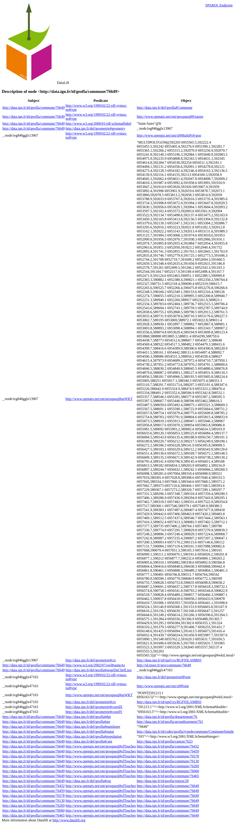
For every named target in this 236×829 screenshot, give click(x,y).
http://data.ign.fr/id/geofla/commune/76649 (33, 107)
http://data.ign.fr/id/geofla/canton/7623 (165, 741)
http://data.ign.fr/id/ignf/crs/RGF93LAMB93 (169, 660)
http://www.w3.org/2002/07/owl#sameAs (95, 665)
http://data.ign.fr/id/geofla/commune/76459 (168, 751)
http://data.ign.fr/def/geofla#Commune (164, 107)
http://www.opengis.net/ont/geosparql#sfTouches (101, 746)
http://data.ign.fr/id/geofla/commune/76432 (168, 746)
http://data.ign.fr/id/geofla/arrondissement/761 (170, 722)
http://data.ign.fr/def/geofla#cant (89, 741)
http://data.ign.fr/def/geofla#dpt (88, 717)
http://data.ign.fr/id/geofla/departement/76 (167, 717)
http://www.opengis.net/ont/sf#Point (163, 686)
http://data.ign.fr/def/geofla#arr (88, 722)
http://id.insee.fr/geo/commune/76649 (164, 665)
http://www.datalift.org (68, 820)
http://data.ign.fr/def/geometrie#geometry (95, 128)
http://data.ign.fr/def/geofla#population (94, 736)
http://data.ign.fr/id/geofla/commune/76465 (168, 776)
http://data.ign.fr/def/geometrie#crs (91, 660)
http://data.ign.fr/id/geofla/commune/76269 (168, 766)
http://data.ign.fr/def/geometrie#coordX (94, 707)
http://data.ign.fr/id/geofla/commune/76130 (168, 761)
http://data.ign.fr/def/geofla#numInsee (93, 726)
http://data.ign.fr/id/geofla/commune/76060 (168, 771)
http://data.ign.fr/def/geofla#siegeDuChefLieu (98, 670)
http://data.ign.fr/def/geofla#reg (88, 781)
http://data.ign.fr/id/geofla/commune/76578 (168, 756)
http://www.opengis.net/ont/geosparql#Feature (170, 116)
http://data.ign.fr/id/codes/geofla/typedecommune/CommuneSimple (185, 731)
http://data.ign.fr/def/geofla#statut (90, 731)
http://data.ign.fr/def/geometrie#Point (163, 677)
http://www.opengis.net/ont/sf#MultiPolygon (169, 135)
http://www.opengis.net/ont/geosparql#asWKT (99, 399)
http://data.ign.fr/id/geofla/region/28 (163, 781)
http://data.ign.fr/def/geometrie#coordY (94, 712)
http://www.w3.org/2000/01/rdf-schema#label (98, 123)
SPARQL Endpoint (219, 5)
